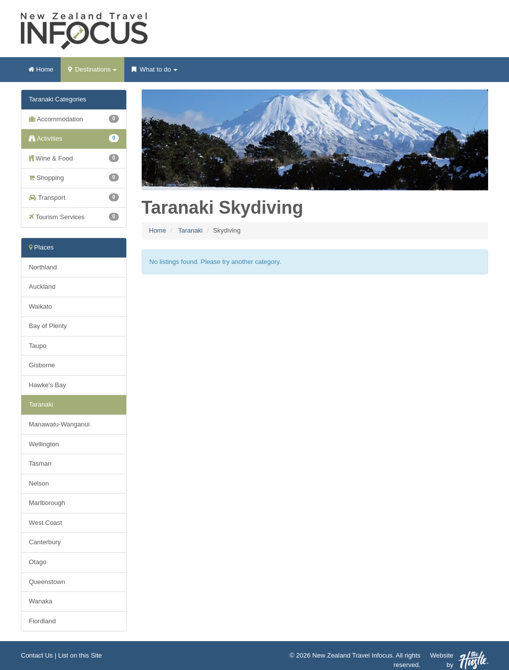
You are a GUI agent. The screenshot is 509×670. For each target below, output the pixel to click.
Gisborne (42, 365)
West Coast (45, 522)
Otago (37, 562)
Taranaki (190, 230)
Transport (74, 197)
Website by (459, 660)
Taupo (37, 345)
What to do (154, 73)
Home (40, 69)
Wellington (44, 444)
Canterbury (45, 542)
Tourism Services (74, 217)
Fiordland (42, 621)
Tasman (40, 463)
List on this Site (80, 655)
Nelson (39, 483)
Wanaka (40, 601)
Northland (43, 267)
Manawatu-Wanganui (59, 424)
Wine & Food (74, 158)
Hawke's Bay (47, 385)
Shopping (74, 177)
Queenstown (47, 582)
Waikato (40, 306)
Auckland (42, 286)
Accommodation (74, 119)
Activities (74, 138)
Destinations (92, 73)
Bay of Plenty (48, 326)
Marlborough (47, 502)
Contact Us (37, 655)
